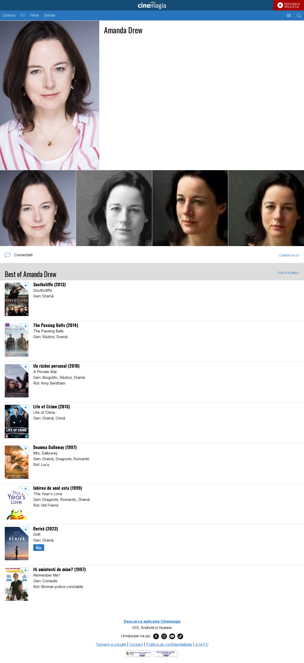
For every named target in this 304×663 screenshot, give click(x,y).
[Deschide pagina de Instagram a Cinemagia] (164, 636)
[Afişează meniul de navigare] (289, 15)
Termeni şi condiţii (111, 644)
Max (39, 547)
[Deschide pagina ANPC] (138, 653)
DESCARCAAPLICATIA (292, 5)
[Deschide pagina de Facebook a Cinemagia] (156, 636)
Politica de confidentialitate (169, 644)
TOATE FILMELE (288, 273)
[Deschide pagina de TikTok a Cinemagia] (180, 636)
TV (22, 15)
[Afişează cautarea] (299, 15)
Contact (136, 644)
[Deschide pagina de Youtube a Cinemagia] (172, 636)
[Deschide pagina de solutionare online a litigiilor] (165, 653)
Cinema (8, 15)
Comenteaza (289, 255)
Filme (34, 15)
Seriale (49, 15)
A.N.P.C (202, 644)
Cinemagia (152, 5)
